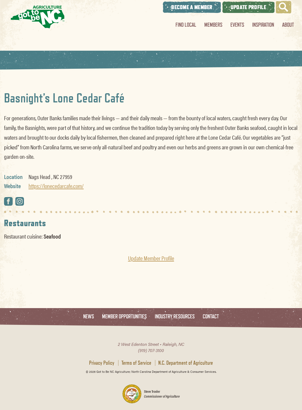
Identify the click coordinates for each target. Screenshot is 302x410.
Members (213, 24)
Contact (211, 316)
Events (237, 24)
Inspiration (263, 24)
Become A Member (192, 7)
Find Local (185, 24)
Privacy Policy (101, 363)
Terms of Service (136, 363)
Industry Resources (175, 316)
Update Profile (248, 7)
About (288, 24)
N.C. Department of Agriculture (185, 363)
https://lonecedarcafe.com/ (56, 185)
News (88, 316)
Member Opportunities (124, 316)
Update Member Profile (151, 258)
